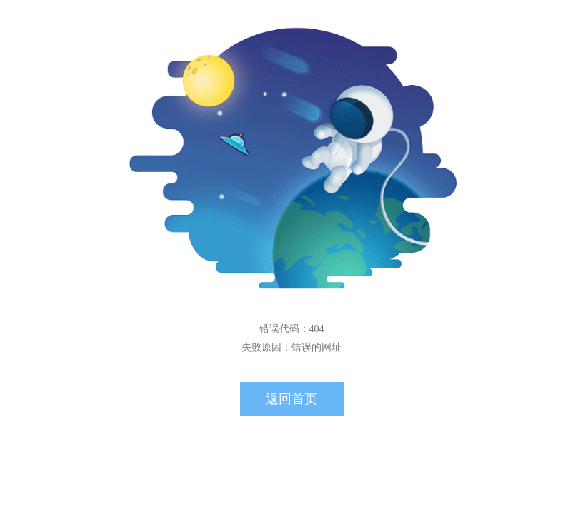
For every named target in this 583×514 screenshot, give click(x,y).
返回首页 (291, 399)
